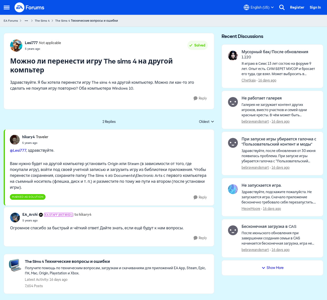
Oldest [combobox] (206, 121)
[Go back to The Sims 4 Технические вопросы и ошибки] (117, 261)
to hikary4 (82, 214)
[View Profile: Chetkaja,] (233, 56)
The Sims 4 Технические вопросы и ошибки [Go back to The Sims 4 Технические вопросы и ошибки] (86, 21)
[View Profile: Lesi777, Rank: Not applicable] (16, 45)
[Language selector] (259, 7)
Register (297, 7)
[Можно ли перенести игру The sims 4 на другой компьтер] (35, 143)
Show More (273, 268)
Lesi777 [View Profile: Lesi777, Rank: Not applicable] (31, 43)
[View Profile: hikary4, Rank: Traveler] (15, 140)
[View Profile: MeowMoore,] (233, 189)
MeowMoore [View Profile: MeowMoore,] (251, 208)
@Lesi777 (18, 150)
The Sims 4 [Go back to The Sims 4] (42, 21)
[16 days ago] (266, 80)
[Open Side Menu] (6, 7)
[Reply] (200, 98)
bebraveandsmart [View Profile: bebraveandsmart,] (255, 121)
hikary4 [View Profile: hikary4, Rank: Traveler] (28, 137)
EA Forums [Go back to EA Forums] (11, 21)
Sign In (315, 7)
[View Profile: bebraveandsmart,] (233, 102)
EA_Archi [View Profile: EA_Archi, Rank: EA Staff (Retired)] (30, 214)
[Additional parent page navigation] (26, 20)
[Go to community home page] (30, 7)
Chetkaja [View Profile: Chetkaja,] (249, 80)
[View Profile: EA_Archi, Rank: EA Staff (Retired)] (15, 217)
